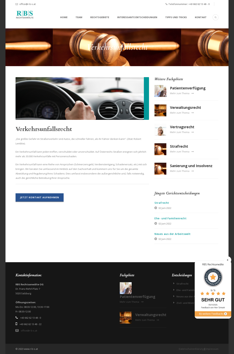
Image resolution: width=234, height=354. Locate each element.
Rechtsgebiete (99, 17)
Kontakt (201, 17)
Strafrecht (179, 146)
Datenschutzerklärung (191, 349)
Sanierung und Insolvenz (191, 165)
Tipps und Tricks (176, 17)
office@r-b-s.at (27, 4)
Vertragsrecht (182, 127)
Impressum (212, 349)
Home (63, 17)
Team (79, 17)
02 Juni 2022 (164, 208)
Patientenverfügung (187, 88)
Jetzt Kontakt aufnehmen (39, 197)
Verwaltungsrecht (185, 107)
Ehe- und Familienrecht (170, 218)
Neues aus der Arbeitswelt (172, 234)
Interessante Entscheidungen (137, 17)
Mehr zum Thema (182, 93)
